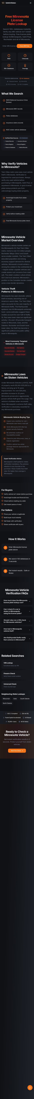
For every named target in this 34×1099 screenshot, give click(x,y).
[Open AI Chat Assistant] (30, 1087)
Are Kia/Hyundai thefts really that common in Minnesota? (17, 639)
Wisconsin (6, 699)
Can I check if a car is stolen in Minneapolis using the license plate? (17, 611)
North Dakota (7, 703)
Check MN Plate (24, 46)
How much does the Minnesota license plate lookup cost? (17, 601)
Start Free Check (17, 750)
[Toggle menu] (31, 3)
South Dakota (24, 699)
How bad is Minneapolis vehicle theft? (17, 630)
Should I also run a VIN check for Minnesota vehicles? (17, 621)
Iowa (15, 699)
